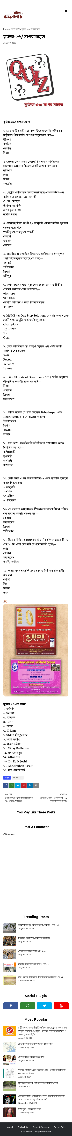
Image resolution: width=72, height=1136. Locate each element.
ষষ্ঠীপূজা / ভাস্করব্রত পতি (29, 1109)
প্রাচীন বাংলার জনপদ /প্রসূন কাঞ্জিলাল (35, 1044)
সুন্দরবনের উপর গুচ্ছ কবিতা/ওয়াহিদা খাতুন (38, 1083)
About (10, 1127)
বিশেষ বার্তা (15, 29)
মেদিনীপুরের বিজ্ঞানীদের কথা (31, 1057)
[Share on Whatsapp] (11, 785)
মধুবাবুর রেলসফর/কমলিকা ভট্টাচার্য (34, 938)
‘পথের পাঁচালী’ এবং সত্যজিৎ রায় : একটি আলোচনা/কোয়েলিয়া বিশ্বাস (41, 1072)
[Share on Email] (36, 785)
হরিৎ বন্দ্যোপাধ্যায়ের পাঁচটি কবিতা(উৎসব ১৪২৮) (40, 977)
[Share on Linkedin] (30, 785)
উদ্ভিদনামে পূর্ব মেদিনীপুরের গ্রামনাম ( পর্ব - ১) (38, 925)
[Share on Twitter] (18, 785)
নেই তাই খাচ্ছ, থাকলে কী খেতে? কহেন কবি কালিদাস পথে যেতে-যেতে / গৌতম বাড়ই (41, 1098)
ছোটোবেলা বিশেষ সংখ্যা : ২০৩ (32, 951)
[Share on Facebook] (5, 785)
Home (6, 29)
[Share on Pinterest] (24, 785)
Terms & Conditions (41, 1127)
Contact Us (23, 1127)
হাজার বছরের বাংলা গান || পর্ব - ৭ (33, 964)
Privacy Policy (60, 1127)
